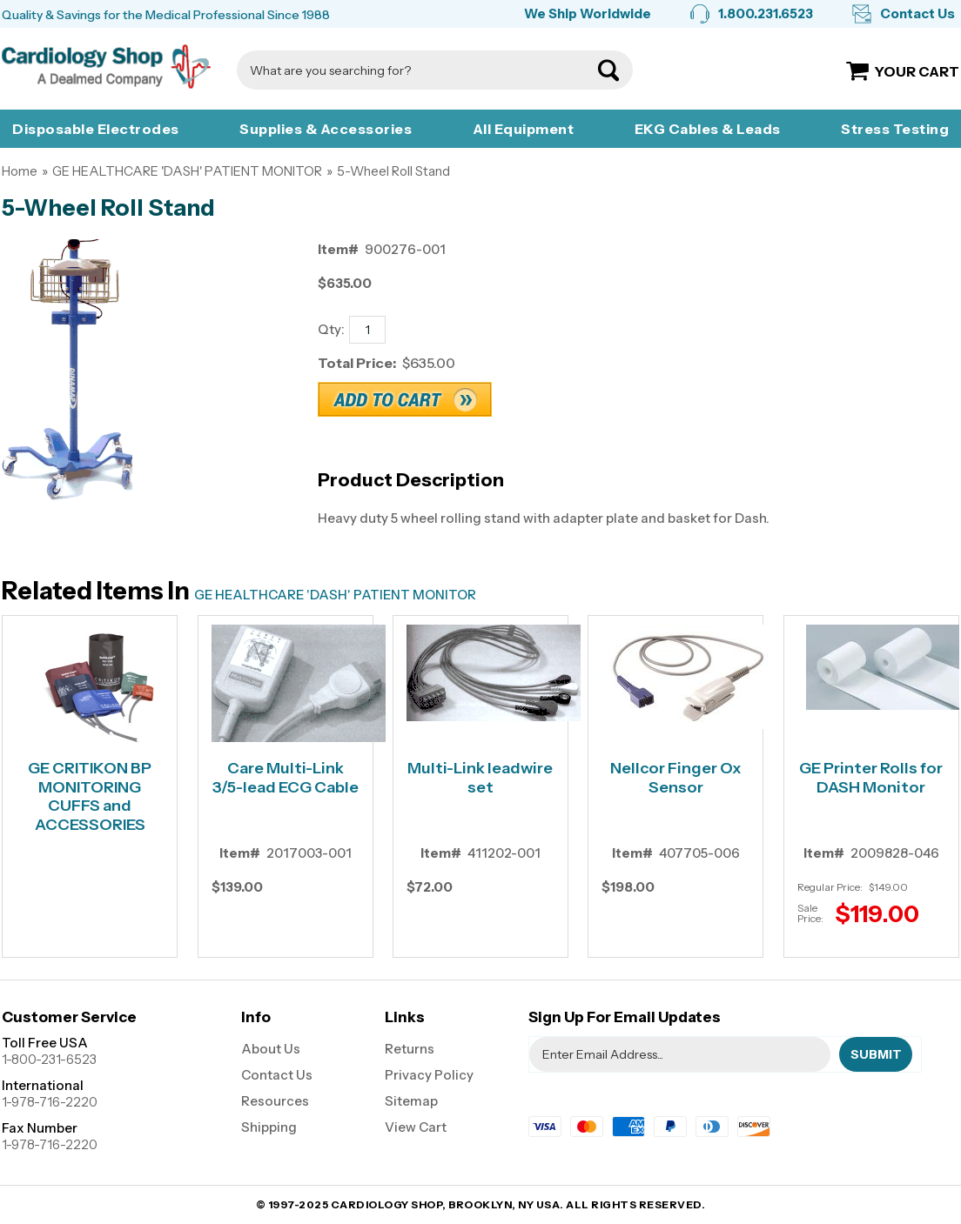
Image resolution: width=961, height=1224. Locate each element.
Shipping (269, 1127)
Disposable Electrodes (95, 128)
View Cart (416, 1127)
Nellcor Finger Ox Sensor (676, 778)
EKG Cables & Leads (708, 128)
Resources (275, 1101)
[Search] (417, 70)
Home (19, 171)
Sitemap (411, 1101)
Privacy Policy (429, 1075)
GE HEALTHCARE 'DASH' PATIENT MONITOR (187, 171)
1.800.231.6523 (765, 13)
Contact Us (917, 13)
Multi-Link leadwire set (480, 778)
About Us (270, 1048)
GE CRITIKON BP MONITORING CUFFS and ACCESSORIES (89, 796)
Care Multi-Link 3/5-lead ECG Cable (285, 778)
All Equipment (524, 128)
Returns (409, 1048)
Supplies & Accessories (325, 128)
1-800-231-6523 (49, 1059)
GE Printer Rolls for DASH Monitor (871, 778)
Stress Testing (895, 128)
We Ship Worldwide (587, 13)
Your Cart (917, 71)
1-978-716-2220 (49, 1102)
